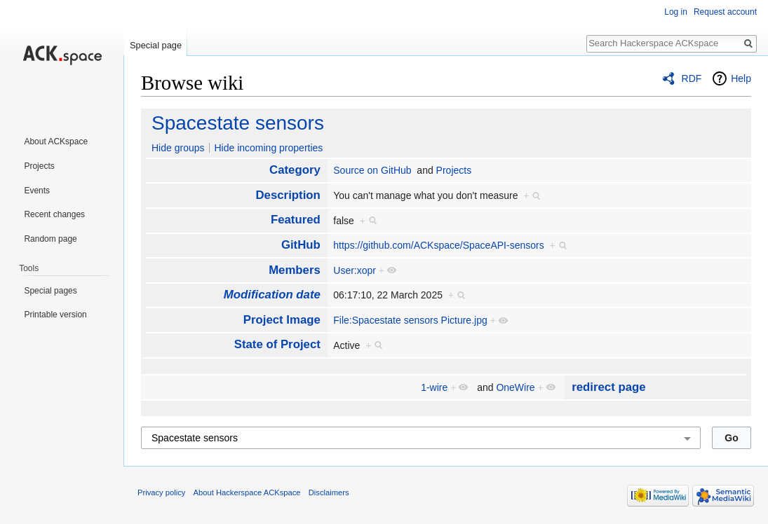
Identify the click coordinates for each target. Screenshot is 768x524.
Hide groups (178, 147)
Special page (156, 45)
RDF (692, 78)
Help (741, 78)
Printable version (55, 314)
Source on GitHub (372, 170)
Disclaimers (329, 492)
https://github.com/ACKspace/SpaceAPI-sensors (438, 245)
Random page (50, 239)
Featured (296, 219)
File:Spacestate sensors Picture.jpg (410, 320)
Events (37, 190)
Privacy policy (161, 492)
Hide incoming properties (268, 147)
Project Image (282, 319)
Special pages (50, 291)
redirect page (608, 387)
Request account (725, 12)
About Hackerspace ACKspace (247, 492)
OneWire (515, 387)
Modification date (272, 294)
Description (287, 195)
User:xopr (354, 270)
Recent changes (54, 214)
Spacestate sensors (237, 123)
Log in (675, 12)
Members (295, 270)
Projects (454, 170)
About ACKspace (56, 141)
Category (295, 170)
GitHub (301, 244)
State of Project (277, 344)
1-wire (434, 387)
